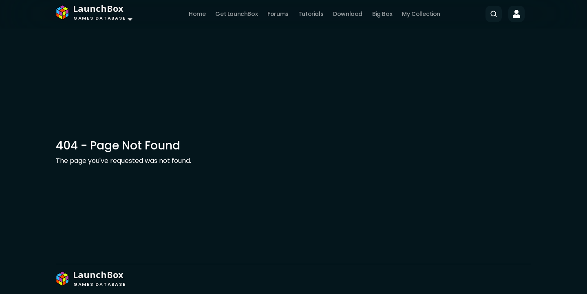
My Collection (421, 14)
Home (197, 14)
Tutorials (310, 14)
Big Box (382, 14)
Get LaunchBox (236, 14)
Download (347, 14)
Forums (278, 14)
